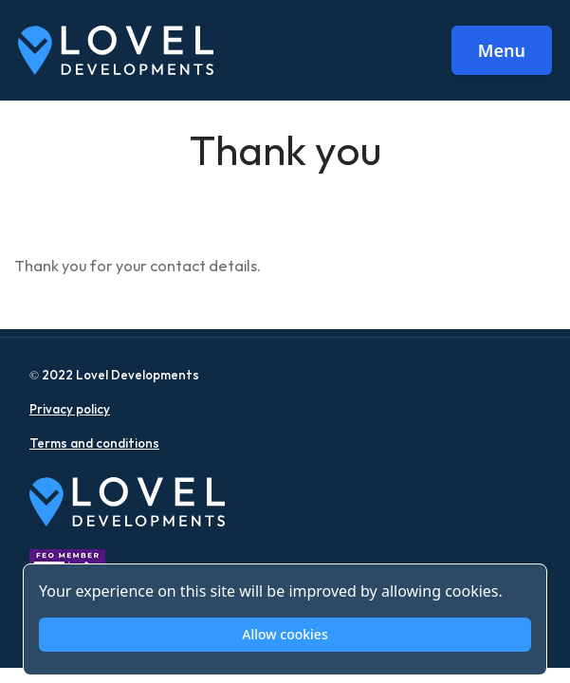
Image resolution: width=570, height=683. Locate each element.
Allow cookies (284, 634)
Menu (501, 50)
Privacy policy (69, 409)
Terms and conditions (94, 444)
